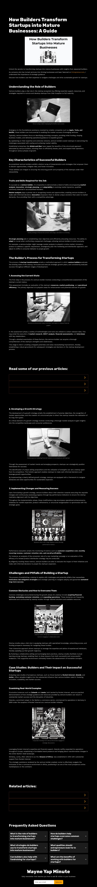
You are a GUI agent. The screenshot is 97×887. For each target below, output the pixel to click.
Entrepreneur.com (77, 72)
